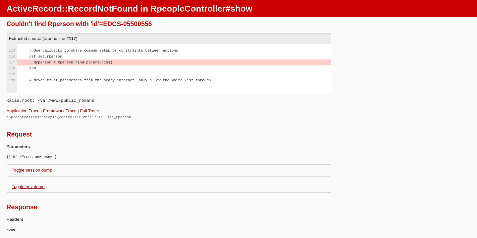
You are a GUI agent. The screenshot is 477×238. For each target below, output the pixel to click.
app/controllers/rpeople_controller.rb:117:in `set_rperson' (70, 116)
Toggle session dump (32, 169)
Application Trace (23, 110)
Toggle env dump (28, 186)
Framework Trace (60, 110)
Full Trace (89, 110)
